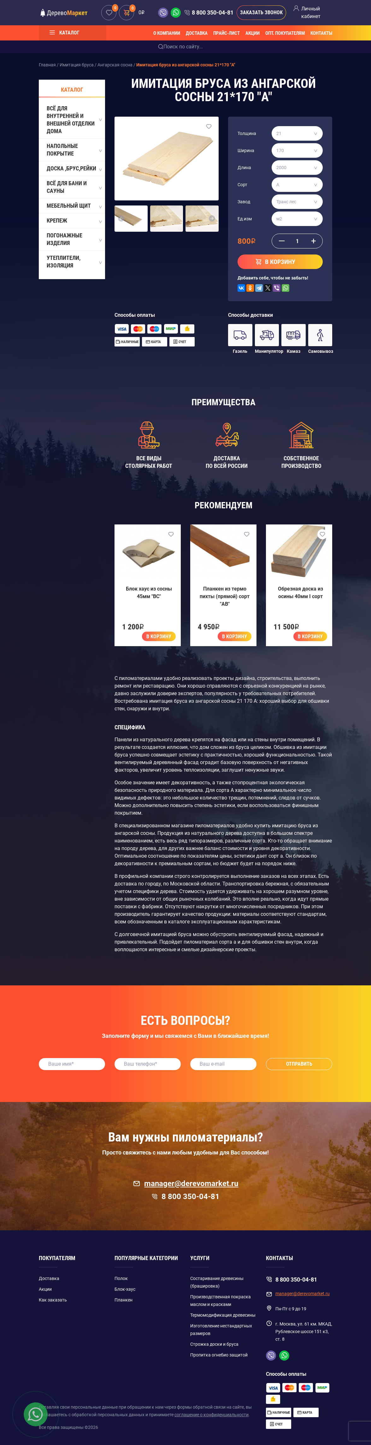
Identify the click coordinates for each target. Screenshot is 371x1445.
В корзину (158, 637)
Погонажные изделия (74, 239)
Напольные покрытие (74, 150)
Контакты (321, 33)
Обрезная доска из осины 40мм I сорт (300, 592)
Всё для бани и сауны (74, 187)
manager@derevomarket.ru (185, 1183)
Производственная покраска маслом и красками (220, 1300)
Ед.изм (245, 218)
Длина (244, 167)
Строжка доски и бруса (214, 1344)
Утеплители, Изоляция (74, 261)
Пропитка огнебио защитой (219, 1354)
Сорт (242, 184)
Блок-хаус (125, 1289)
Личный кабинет (311, 12)
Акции (252, 33)
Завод (244, 201)
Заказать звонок (261, 12)
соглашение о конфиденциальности (211, 1414)
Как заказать (53, 1299)
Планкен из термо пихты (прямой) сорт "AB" (225, 596)
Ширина (246, 150)
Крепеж (74, 221)
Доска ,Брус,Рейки (74, 169)
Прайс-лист (226, 33)
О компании (166, 33)
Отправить (299, 1064)
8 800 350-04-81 (212, 12)
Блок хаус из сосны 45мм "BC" (149, 592)
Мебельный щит (74, 206)
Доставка (197, 33)
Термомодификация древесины (223, 1315)
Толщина (247, 133)
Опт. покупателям (285, 33)
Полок (121, 1278)
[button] (121, 218)
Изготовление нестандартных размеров (221, 1329)
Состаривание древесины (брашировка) (217, 1282)
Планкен (123, 1299)
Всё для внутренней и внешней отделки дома (74, 119)
